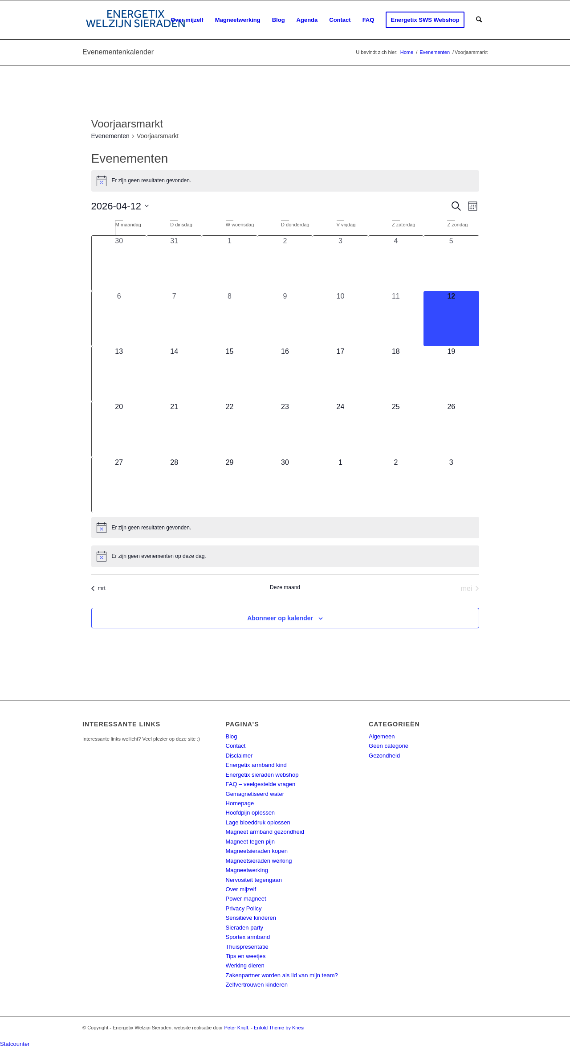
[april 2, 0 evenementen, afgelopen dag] (285, 263)
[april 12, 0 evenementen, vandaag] (451, 318)
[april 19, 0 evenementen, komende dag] (451, 374)
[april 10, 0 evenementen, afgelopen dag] (340, 318)
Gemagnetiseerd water (255, 794)
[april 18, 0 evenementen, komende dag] (395, 374)
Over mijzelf (241, 889)
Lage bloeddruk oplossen (258, 822)
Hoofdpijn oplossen (250, 812)
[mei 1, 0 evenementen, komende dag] (340, 484)
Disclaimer (239, 755)
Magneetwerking (247, 870)
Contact (236, 745)
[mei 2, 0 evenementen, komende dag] (395, 484)
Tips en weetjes (246, 956)
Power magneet (246, 898)
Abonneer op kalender (280, 618)
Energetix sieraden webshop (262, 774)
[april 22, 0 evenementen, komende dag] (229, 429)
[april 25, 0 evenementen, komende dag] (395, 429)
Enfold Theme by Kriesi (279, 1027)
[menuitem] (187, 20)
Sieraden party (245, 927)
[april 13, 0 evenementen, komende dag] (119, 374)
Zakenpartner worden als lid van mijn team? (282, 975)
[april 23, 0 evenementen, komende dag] (285, 429)
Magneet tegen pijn (250, 841)
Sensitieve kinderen (251, 917)
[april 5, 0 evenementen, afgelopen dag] (451, 263)
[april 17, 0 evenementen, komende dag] (340, 374)
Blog (231, 736)
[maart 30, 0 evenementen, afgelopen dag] (119, 263)
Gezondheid (384, 755)
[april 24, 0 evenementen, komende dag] (340, 429)
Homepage (240, 803)
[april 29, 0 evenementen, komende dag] (229, 484)
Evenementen (110, 135)
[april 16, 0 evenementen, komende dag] (285, 374)
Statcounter (15, 1044)
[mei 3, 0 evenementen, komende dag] (451, 484)
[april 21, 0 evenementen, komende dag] (174, 429)
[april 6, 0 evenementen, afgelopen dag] (119, 318)
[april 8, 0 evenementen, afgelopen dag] (229, 318)
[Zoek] (479, 20)
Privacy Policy (244, 908)
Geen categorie (388, 745)
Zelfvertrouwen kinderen (257, 984)
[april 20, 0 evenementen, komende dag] (119, 429)
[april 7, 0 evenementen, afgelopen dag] (174, 318)
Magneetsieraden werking (259, 860)
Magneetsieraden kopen (257, 851)
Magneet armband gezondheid (265, 831)
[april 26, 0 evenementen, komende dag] (451, 429)
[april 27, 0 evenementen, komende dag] (119, 484)
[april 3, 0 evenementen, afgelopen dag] (340, 263)
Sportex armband (248, 937)
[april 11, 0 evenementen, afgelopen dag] (395, 318)
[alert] (285, 181)
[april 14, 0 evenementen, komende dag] (174, 374)
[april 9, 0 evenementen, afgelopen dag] (285, 318)
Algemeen (382, 736)
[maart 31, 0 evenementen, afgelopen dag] (174, 263)
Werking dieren (245, 965)
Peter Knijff (236, 1027)
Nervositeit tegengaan (254, 880)
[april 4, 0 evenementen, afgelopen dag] (395, 263)
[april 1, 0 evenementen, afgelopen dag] (229, 263)
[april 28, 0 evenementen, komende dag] (174, 484)
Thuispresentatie (247, 946)
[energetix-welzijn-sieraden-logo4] (135, 20)
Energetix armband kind (256, 765)
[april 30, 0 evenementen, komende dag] (285, 484)
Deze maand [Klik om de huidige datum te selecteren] (285, 587)
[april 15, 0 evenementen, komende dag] (229, 374)
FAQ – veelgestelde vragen (261, 784)
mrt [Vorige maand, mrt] (98, 588)
